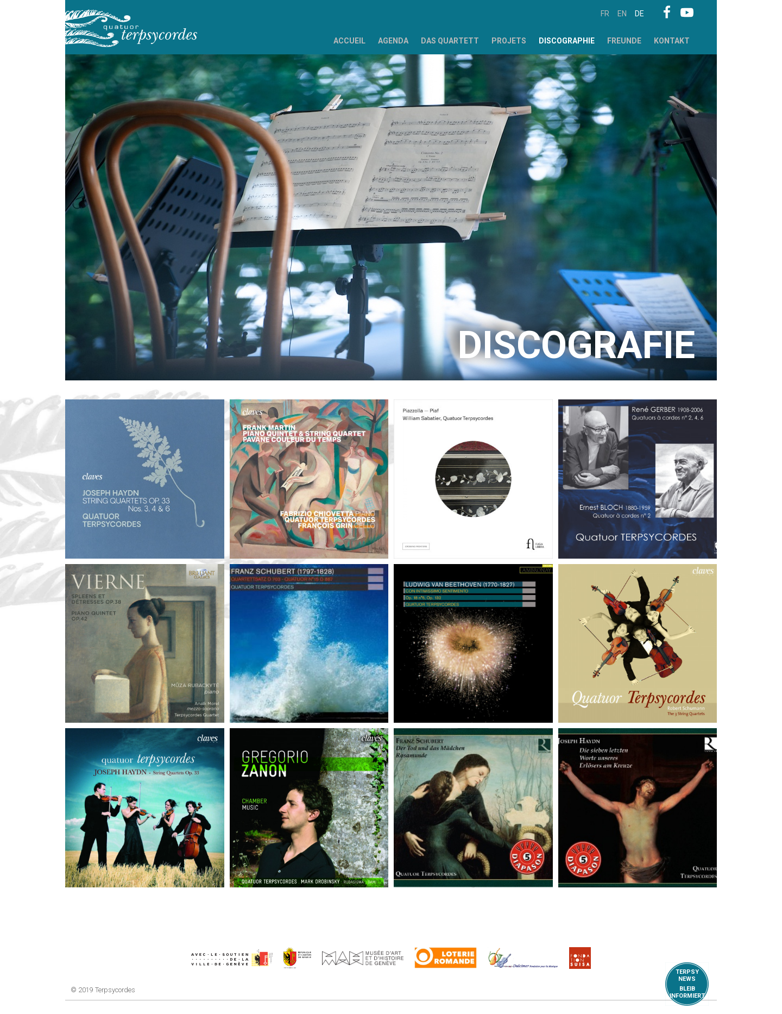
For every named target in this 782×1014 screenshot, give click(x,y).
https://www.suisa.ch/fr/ (580, 958)
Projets (508, 40)
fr (605, 13)
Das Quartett (450, 40)
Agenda (393, 40)
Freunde (624, 40)
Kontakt (672, 40)
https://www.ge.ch (297, 958)
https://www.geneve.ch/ (232, 958)
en (622, 13)
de (639, 13)
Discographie (567, 40)
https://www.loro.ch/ (445, 958)
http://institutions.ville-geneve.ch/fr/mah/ (363, 958)
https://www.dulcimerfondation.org (523, 958)
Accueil (349, 40)
